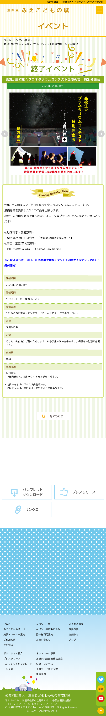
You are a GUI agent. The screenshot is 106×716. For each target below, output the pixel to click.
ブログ (72, 639)
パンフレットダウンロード (27, 492)
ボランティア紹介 (13, 653)
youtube (101, 698)
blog (101, 689)
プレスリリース (79, 492)
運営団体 (41, 674)
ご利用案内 (9, 639)
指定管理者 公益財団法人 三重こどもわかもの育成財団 (75, 2)
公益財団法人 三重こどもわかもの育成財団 (38, 695)
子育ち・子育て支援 (47, 669)
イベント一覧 (43, 624)
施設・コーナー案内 (14, 634)
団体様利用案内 (44, 634)
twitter (101, 679)
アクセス (8, 644)
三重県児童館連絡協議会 (49, 658)
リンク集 (27, 509)
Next (101, 133)
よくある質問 (76, 624)
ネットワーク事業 (45, 653)
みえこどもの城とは (14, 629)
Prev (4, 133)
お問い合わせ (43, 639)
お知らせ (73, 634)
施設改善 (73, 629)
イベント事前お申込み (48, 629)
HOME (6, 624)
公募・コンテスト (45, 663)
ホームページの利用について (42, 710)
